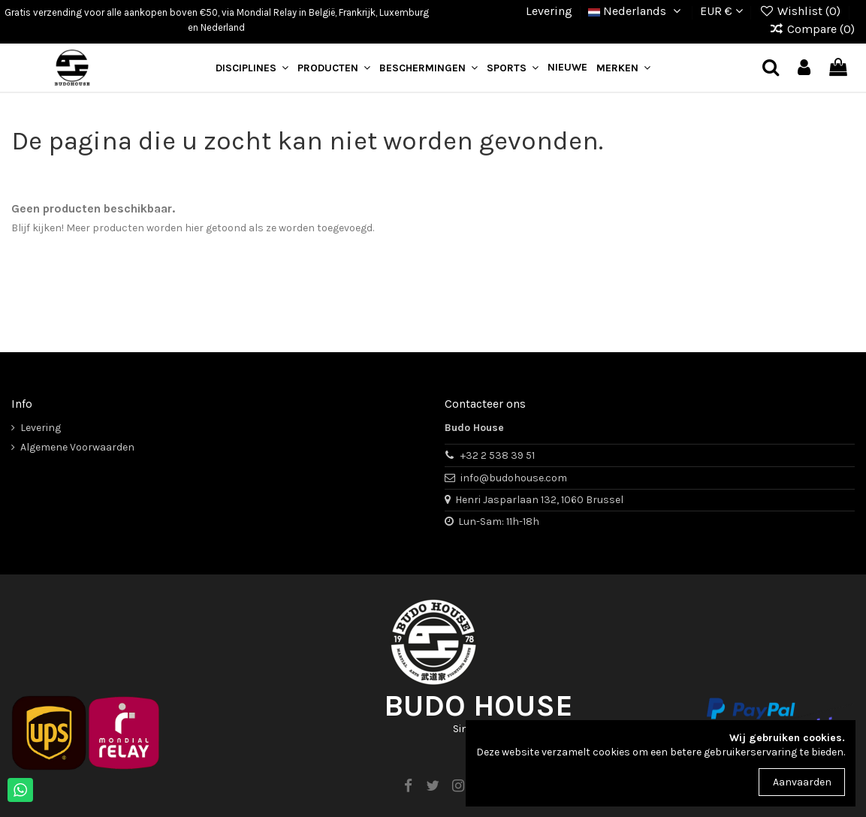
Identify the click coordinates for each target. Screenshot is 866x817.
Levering (549, 11)
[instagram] (458, 786)
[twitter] (433, 786)
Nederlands (636, 11)
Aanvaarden (802, 782)
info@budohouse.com (513, 478)
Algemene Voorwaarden (77, 447)
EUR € (721, 11)
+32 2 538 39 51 (497, 455)
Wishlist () (801, 11)
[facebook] (408, 786)
